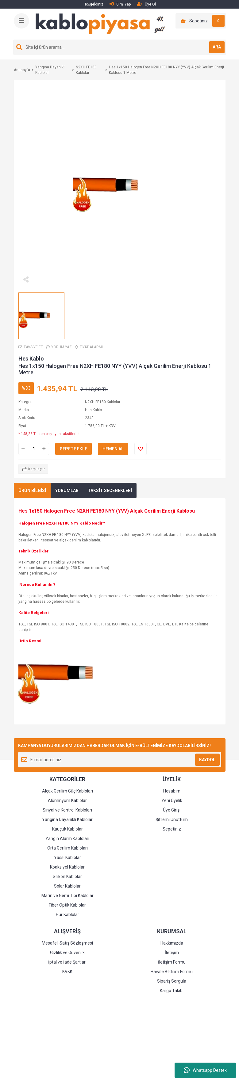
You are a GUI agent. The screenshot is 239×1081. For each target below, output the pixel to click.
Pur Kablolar (67, 914)
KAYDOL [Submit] (207, 759)
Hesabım (171, 791)
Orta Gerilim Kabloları (67, 848)
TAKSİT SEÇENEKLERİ (110, 490)
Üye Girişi (171, 810)
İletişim (172, 952)
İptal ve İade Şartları (67, 962)
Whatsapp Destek (205, 1070)
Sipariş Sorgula (171, 981)
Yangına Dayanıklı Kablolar (67, 819)
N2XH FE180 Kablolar (102, 402)
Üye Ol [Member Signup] (146, 4)
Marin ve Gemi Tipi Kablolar (67, 895)
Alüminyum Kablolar (67, 800)
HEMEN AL (113, 448)
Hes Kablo (31, 358)
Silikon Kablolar (67, 876)
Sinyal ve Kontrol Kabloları (67, 810)
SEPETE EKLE (73, 448)
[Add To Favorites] (140, 449)
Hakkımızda (171, 943)
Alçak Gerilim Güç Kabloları (67, 791)
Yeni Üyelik (171, 800)
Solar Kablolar (67, 886)
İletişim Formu (172, 962)
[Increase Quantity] (44, 449)
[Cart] (200, 21)
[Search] (119, 47)
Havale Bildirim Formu (172, 971)
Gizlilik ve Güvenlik (67, 952)
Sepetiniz (172, 829)
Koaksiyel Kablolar (67, 867)
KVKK (67, 971)
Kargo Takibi (171, 990)
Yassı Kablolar (67, 857)
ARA (217, 46)
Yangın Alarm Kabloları (67, 838)
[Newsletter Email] (119, 759)
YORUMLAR (67, 490)
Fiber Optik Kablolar (67, 905)
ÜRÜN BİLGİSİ (32, 490)
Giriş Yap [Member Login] (120, 4)
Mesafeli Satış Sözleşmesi (67, 943)
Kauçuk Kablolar (67, 829)
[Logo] (103, 24)
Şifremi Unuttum (172, 819)
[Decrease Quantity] (23, 449)
